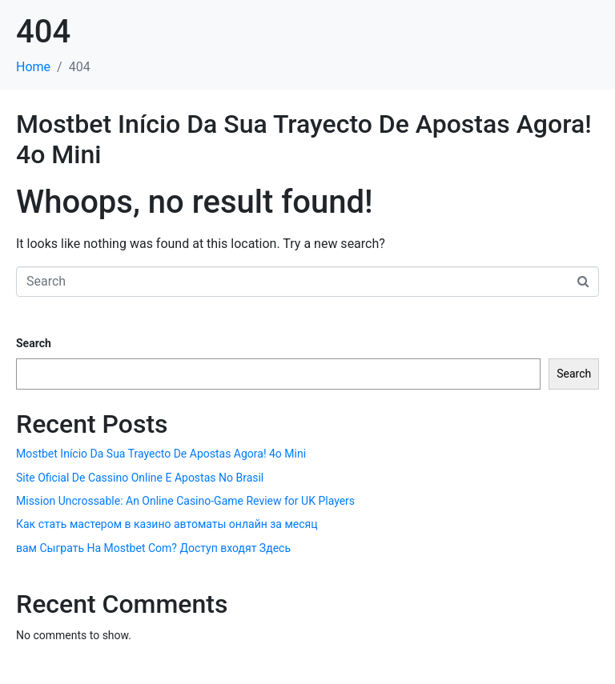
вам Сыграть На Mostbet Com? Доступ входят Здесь (153, 548)
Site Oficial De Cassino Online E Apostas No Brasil (139, 477)
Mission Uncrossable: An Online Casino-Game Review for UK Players (185, 500)
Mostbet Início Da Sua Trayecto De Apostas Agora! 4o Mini (161, 453)
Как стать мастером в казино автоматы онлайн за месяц (167, 524)
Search (33, 343)
